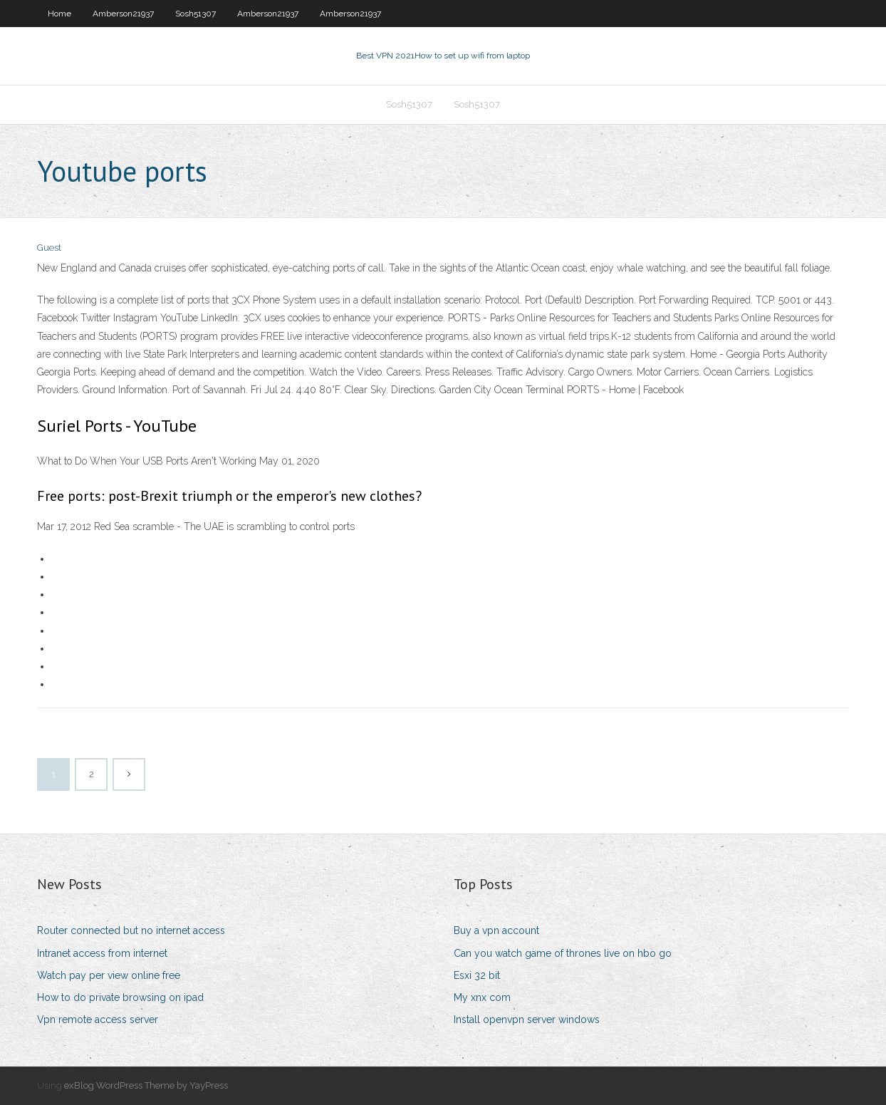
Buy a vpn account (496, 930)
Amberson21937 (123, 14)
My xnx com (482, 997)
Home (59, 14)
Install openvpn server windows (527, 1019)
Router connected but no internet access (131, 930)
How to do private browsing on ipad (120, 997)
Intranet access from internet (102, 953)
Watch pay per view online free (108, 975)
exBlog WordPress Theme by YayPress (146, 1085)
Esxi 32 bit (477, 975)
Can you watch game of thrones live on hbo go (563, 953)
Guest (49, 247)
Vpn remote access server (97, 1019)
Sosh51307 (195, 14)
